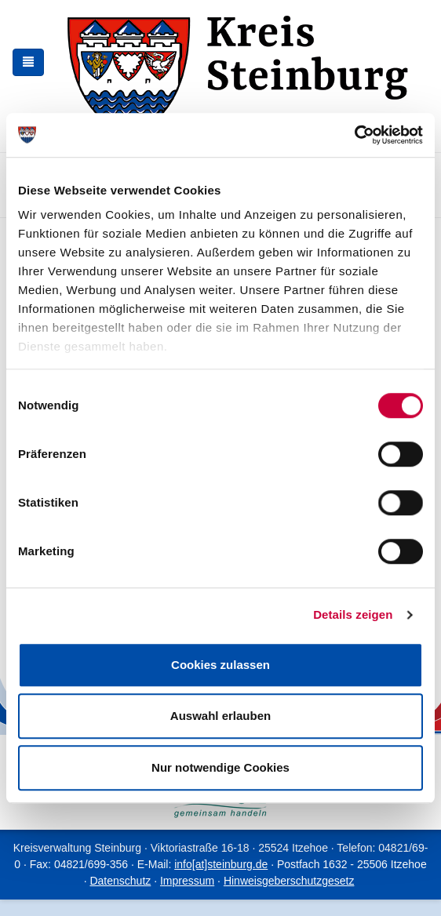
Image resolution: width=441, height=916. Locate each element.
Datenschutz (120, 880)
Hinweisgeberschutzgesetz (289, 880)
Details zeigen (352, 614)
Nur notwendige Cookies (220, 767)
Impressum (187, 880)
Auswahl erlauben (220, 715)
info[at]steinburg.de (221, 864)
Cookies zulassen (220, 664)
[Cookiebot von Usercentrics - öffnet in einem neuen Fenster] (354, 135)
